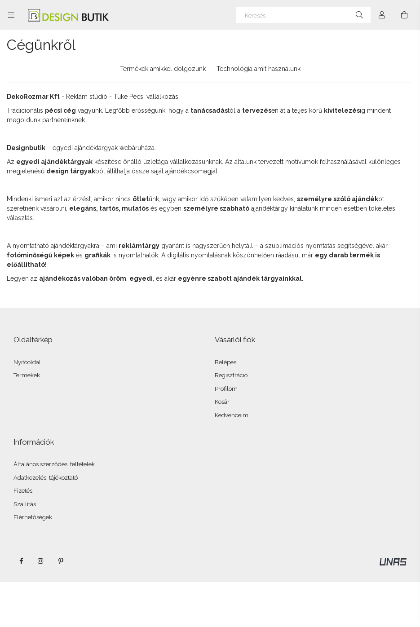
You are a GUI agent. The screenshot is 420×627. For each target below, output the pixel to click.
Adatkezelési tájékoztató (45, 477)
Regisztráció (231, 375)
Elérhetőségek (32, 517)
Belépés (225, 362)
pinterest (60, 561)
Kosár (222, 401)
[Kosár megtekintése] (404, 15)
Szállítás (24, 504)
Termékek (26, 375)
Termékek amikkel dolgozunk (163, 68)
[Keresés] (303, 15)
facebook (21, 561)
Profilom (226, 388)
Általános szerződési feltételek (54, 464)
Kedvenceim (231, 415)
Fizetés (22, 490)
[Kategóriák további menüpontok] (11, 15)
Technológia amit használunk (259, 68)
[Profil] (382, 15)
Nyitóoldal (27, 362)
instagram (41, 561)
